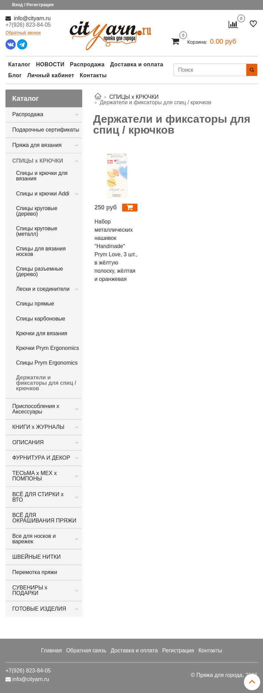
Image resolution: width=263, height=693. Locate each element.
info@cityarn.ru (31, 18)
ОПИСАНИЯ (28, 442)
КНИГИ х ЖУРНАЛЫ (38, 427)
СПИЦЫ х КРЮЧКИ (37, 161)
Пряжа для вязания (36, 145)
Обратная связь (86, 650)
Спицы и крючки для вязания (42, 175)
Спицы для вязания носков (41, 251)
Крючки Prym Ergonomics (47, 348)
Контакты (93, 75)
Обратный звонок (23, 33)
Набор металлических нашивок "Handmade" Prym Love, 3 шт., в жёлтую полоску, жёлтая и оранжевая (115, 250)
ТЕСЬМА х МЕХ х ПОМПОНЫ (34, 475)
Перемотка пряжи (34, 572)
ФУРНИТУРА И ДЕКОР (41, 458)
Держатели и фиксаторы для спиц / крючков (46, 383)
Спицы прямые (35, 304)
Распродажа (87, 64)
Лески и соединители (43, 289)
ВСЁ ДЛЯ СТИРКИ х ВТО (37, 497)
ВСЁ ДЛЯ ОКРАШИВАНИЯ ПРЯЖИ (44, 518)
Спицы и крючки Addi (42, 193)
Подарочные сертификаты (45, 130)
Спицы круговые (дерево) (36, 211)
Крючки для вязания (41, 333)
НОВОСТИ (50, 64)
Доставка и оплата (136, 64)
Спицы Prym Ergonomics (47, 363)
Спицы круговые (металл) (36, 231)
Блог (15, 75)
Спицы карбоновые (40, 319)
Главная (51, 650)
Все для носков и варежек (34, 538)
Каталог (19, 64)
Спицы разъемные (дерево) (39, 271)
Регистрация (178, 650)
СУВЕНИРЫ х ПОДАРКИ (29, 590)
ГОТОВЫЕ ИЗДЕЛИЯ (39, 609)
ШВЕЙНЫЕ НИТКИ (36, 557)
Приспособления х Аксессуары (35, 409)
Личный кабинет (50, 75)
